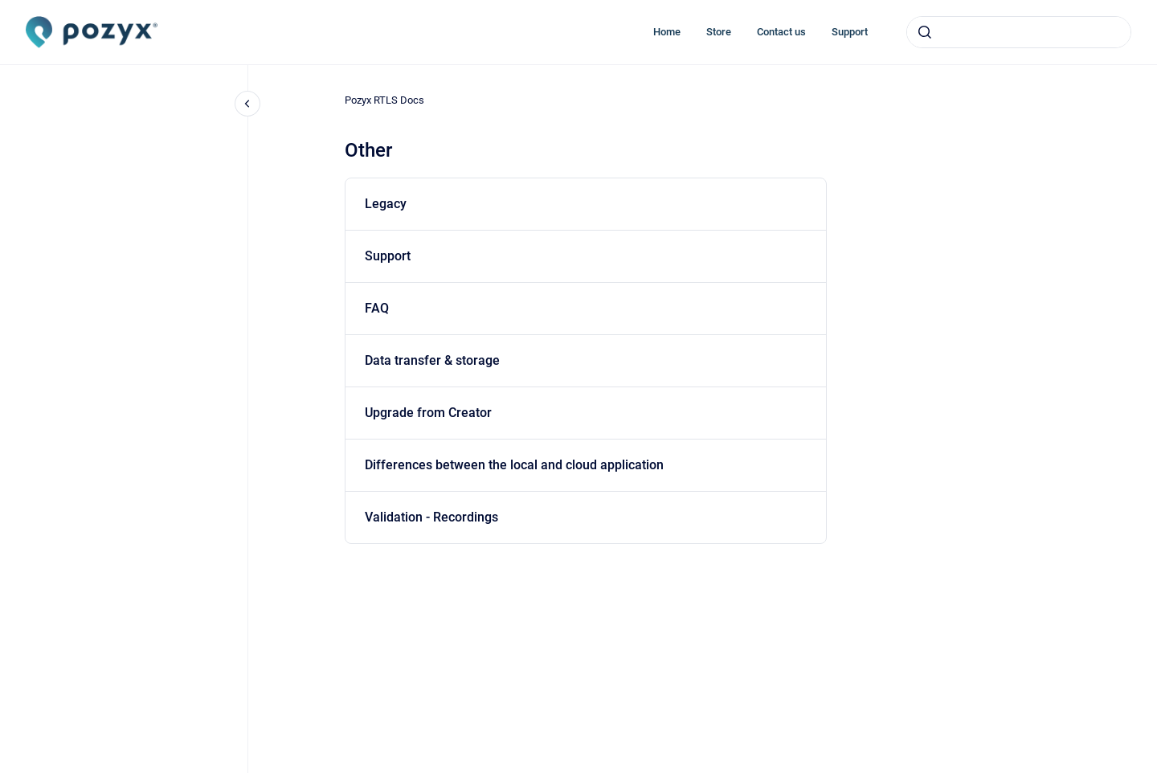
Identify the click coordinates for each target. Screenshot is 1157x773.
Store (718, 32)
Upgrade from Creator (428, 412)
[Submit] (925, 32)
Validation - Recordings (431, 517)
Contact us (781, 32)
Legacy (386, 203)
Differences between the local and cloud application (514, 464)
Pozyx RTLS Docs (384, 100)
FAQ (377, 308)
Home (667, 32)
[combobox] (1018, 32)
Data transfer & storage (432, 360)
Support (850, 32)
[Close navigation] (247, 104)
